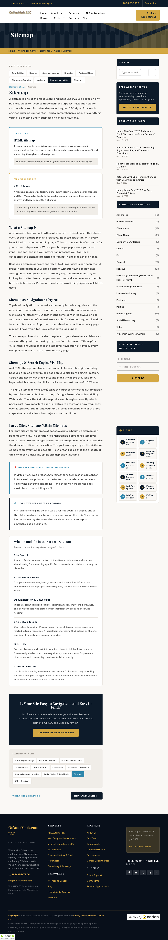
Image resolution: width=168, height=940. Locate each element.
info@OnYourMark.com (20, 880)
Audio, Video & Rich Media (56, 774)
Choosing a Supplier (21, 80)
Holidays (120, 268)
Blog (85, 18)
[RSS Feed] (156, 872)
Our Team (92, 838)
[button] (7, 937)
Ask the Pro (122, 215)
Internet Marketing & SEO (61, 844)
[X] (143, 872)
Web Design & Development (62, 838)
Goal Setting (18, 73)
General (120, 262)
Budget (33, 73)
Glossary (78, 80)
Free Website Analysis (41, 3)
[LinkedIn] (150, 872)
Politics (120, 306)
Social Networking (125, 320)
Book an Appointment (98, 886)
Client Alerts (122, 228)
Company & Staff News (128, 242)
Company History (96, 849)
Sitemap (78, 774)
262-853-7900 (131, 3)
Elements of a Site (59, 80)
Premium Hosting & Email (60, 855)
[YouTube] (136, 872)
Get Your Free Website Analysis (56, 732)
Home (43, 13)
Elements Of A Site (50, 50)
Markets (41, 80)
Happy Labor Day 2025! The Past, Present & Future (134, 192)
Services (74, 13)
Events (120, 248)
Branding (68, 73)
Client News (122, 235)
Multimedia (53, 860)
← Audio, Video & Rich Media (24, 795)
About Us (56, 13)
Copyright (13, 915)
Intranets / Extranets (78, 767)
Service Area (93, 855)
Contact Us (150, 3)
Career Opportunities (98, 860)
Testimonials (93, 844)
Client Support (17, 3)
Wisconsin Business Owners (130, 333)
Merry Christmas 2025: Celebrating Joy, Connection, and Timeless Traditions (135, 150)
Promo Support (124, 313)
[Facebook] (129, 872)
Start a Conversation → (141, 846)
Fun (118, 255)
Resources (57, 767)
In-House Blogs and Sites (129, 286)
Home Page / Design (24, 760)
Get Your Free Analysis (137, 107)
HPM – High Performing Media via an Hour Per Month (134, 277)
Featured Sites (86, 73)
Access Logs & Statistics (27, 774)
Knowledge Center (51, 18)
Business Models (125, 221)
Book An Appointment (148, 15)
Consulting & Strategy (59, 866)
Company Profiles (48, 760)
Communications (50, 73)
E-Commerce (21, 767)
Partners (74, 18)
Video (119, 327)
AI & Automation (95, 13)
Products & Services (72, 760)
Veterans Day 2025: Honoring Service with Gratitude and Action (136, 178)
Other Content (22, 781)
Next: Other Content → (86, 795)
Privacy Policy (80, 915)
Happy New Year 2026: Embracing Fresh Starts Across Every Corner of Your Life (135, 134)
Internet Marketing (126, 293)
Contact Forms (40, 767)
